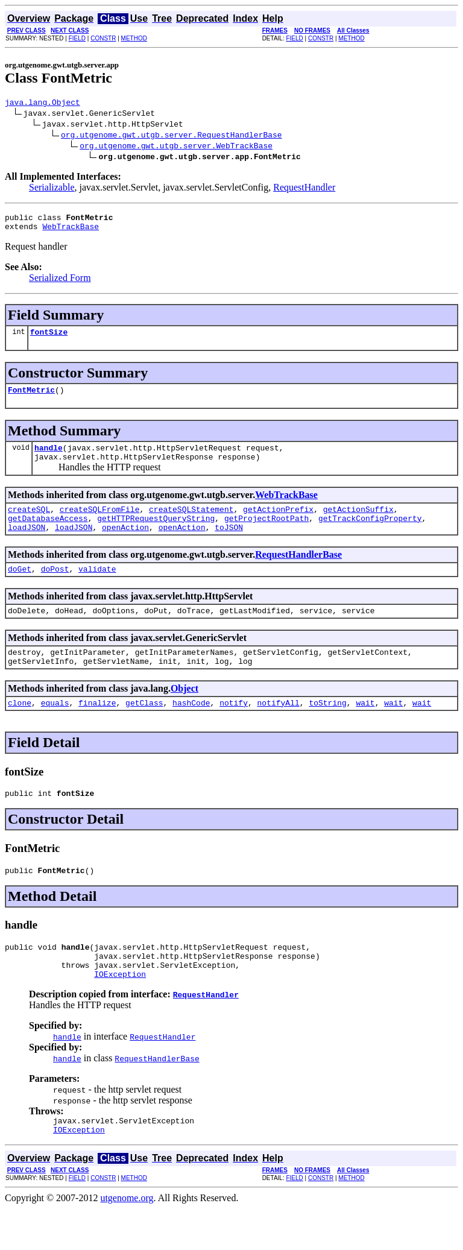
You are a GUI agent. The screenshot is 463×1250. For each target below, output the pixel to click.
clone (19, 729)
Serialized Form (60, 283)
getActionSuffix (358, 523)
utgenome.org (126, 1239)
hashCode (191, 729)
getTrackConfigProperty (370, 534)
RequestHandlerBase (298, 572)
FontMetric (31, 398)
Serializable (52, 189)
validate (97, 588)
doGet (19, 588)
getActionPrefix (278, 523)
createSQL (29, 523)
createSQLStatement (191, 523)
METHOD (134, 38)
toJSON (229, 545)
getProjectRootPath (266, 534)
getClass (144, 729)
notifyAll (278, 729)
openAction (125, 545)
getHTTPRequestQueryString (156, 534)
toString (327, 729)
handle (48, 458)
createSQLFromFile (100, 523)
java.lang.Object (42, 103)
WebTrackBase (70, 231)
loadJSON (26, 545)
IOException (120, 1011)
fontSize (49, 338)
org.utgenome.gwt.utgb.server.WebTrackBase (176, 147)
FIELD (77, 38)
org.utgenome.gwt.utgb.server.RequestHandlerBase (171, 136)
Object (184, 714)
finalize (97, 729)
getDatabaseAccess (48, 534)
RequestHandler (304, 189)
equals (55, 729)
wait (365, 729)
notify (233, 729)
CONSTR (103, 38)
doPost (55, 588)
